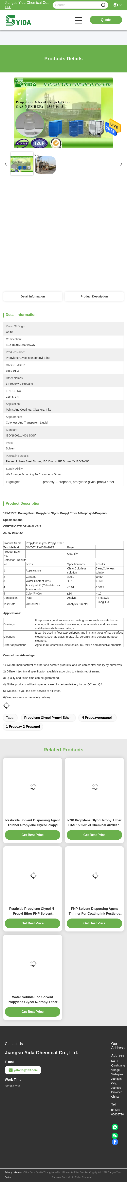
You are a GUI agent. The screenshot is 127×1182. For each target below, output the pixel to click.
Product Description (94, 296)
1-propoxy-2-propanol (23, 726)
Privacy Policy (8, 1174)
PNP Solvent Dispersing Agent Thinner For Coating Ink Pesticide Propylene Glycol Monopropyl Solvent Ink (94, 911)
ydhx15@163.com (23, 1070)
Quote (106, 20)
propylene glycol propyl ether (47, 717)
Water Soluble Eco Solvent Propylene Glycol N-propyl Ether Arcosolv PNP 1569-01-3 (32, 1000)
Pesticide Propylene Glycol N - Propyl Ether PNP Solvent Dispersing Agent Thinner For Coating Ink (32, 911)
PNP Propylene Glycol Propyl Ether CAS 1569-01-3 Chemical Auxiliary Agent (94, 823)
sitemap (18, 1172)
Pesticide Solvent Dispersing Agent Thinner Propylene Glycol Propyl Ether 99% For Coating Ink (32, 823)
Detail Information (33, 296)
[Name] (103, 5)
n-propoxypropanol (96, 717)
